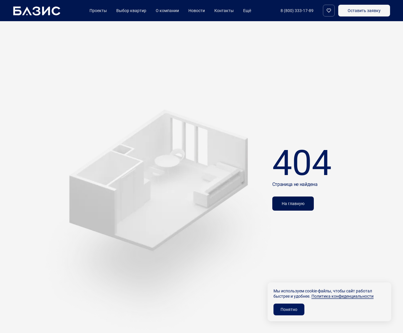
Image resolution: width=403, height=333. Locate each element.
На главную (293, 203)
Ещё (247, 10)
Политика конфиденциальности (342, 296)
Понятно (289, 309)
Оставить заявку (364, 10)
